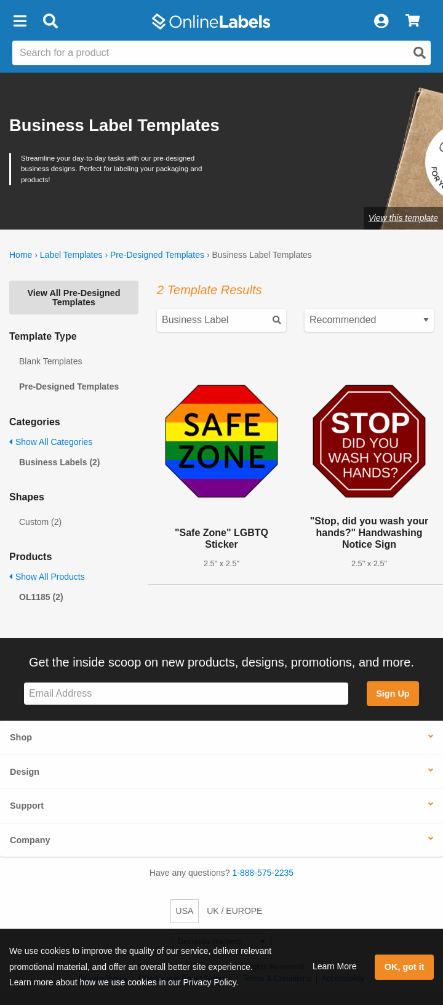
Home (20, 255)
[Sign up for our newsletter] (186, 694)
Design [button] (24, 772)
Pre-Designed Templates (157, 255)
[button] (19, 22)
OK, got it (405, 967)
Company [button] (30, 840)
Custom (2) (40, 522)
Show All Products (47, 577)
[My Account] (380, 22)
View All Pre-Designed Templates (73, 297)
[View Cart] (412, 21)
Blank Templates (50, 361)
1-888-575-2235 (263, 873)
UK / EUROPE (234, 911)
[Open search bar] (50, 22)
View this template (403, 218)
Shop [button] (21, 737)
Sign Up (392, 694)
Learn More (335, 966)
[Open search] (420, 53)
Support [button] (27, 806)
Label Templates (71, 255)
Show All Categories (50, 442)
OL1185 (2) (41, 597)
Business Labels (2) (59, 462)
